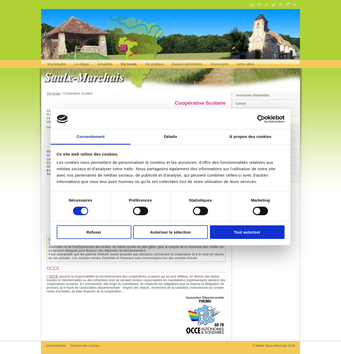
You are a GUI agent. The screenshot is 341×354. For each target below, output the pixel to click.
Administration (56, 346)
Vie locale (129, 64)
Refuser (94, 232)
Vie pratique (154, 64)
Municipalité (56, 64)
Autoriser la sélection (170, 232)
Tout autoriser (247, 232)
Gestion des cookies (85, 346)
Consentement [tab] (90, 136)
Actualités (104, 64)
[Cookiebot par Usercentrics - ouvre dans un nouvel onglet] (261, 119)
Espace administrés (187, 64)
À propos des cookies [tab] (250, 136)
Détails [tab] (170, 136)
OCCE (53, 276)
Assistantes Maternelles (253, 95)
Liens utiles (245, 64)
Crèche (241, 103)
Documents (219, 64)
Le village (81, 64)
